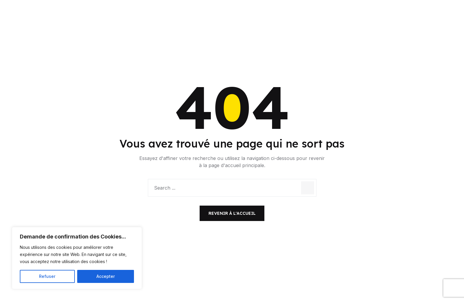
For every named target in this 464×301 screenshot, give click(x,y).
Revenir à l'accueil (232, 213)
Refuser (47, 276)
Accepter (105, 276)
